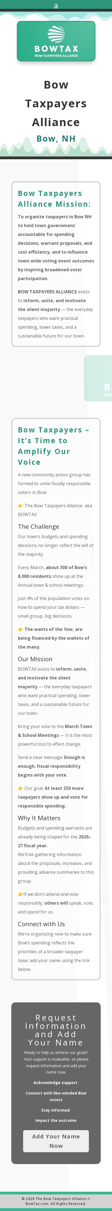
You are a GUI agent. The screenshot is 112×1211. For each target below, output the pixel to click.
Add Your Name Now (56, 1141)
